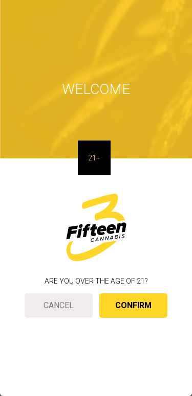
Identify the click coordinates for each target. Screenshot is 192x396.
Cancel (59, 305)
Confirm (133, 305)
